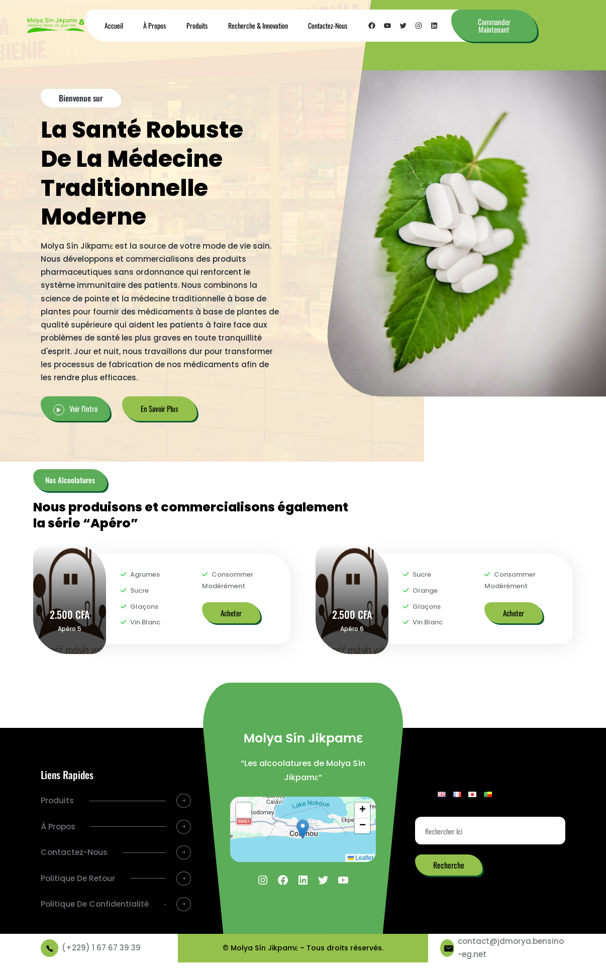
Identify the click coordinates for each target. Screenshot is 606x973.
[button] (302, 829)
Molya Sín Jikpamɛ (303, 738)
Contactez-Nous (75, 852)
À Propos (59, 826)
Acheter (231, 612)
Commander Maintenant (494, 25)
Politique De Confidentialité (71, 912)
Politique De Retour (79, 879)
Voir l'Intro (83, 408)
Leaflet (360, 857)
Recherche (448, 865)
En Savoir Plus (159, 408)
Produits (57, 800)
